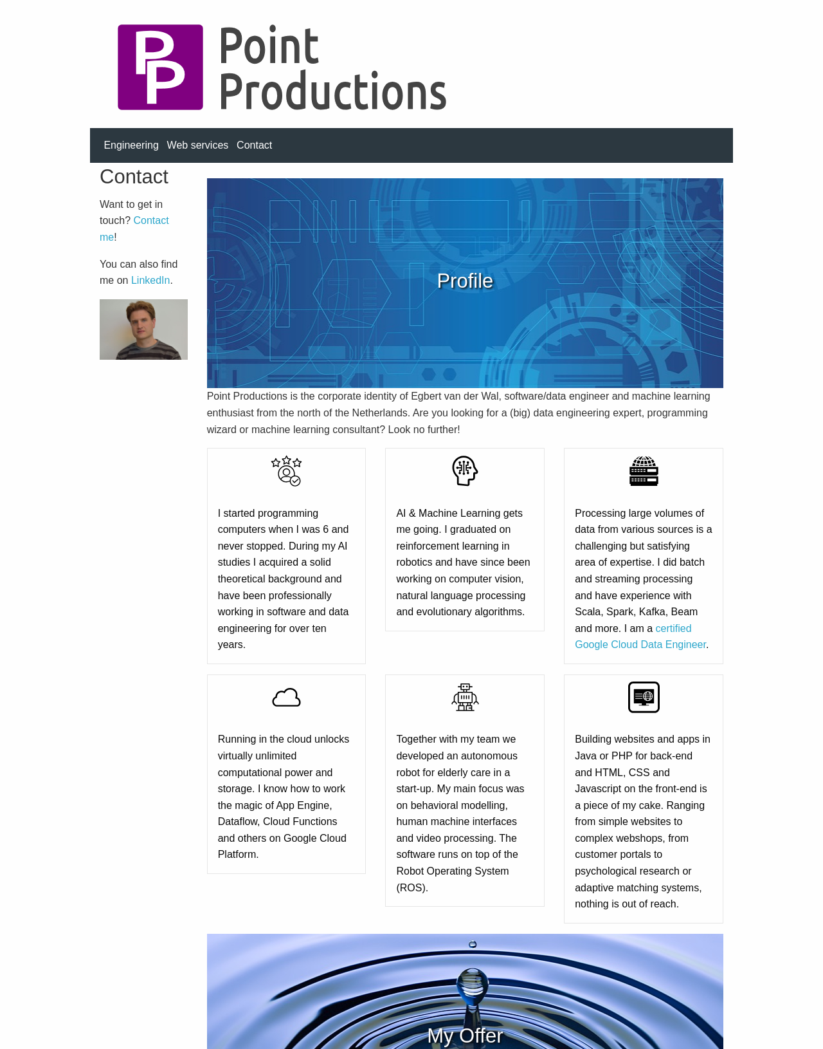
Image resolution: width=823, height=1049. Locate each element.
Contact (254, 145)
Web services (198, 145)
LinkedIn (150, 280)
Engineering (131, 145)
